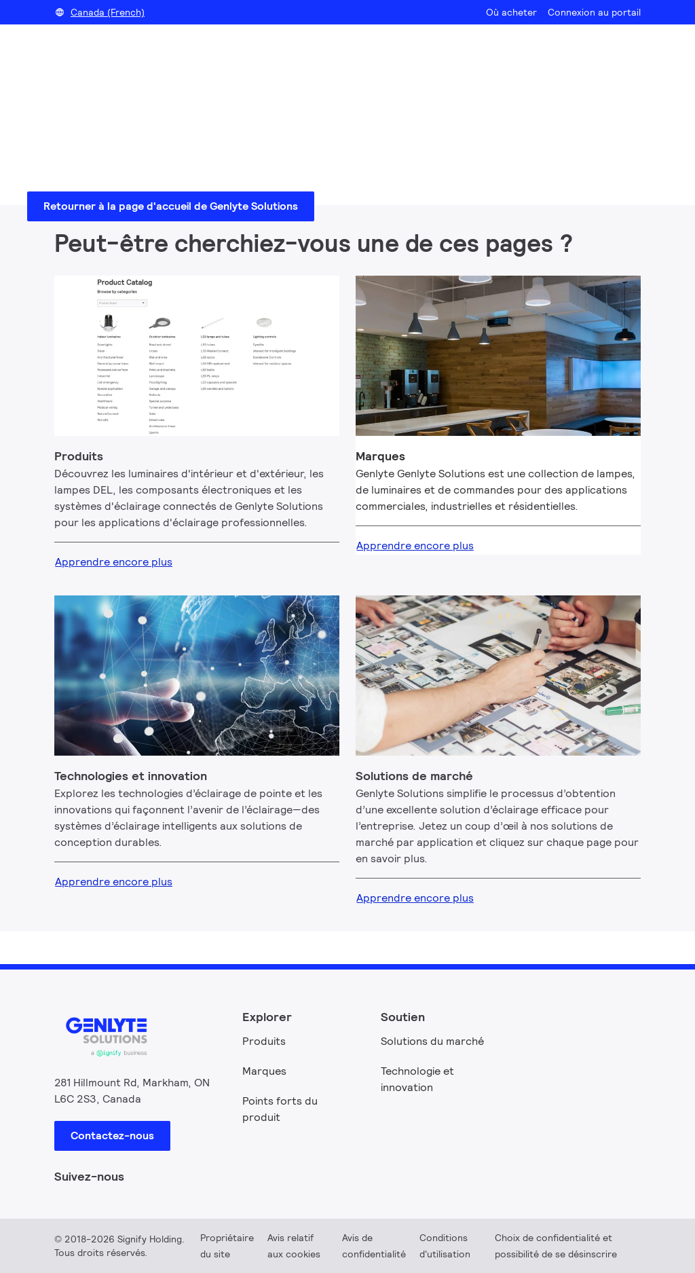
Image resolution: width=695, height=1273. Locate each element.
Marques (264, 1071)
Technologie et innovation (417, 1079)
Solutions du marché (432, 1041)
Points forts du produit (280, 1109)
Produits (264, 1041)
